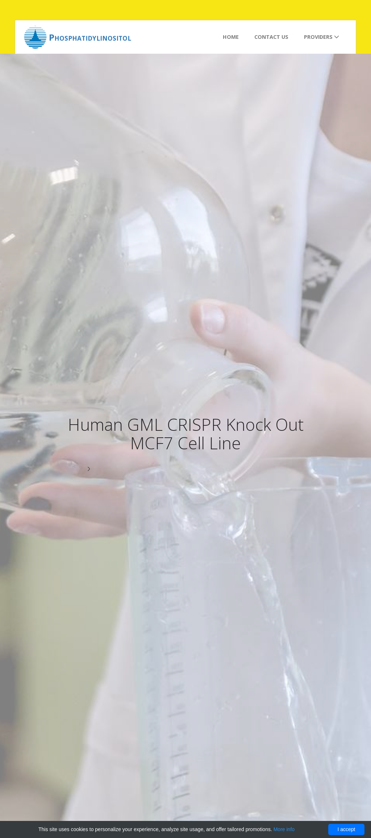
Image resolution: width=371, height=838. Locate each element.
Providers (321, 36)
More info (284, 829)
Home (231, 36)
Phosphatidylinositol (90, 37)
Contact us (271, 36)
